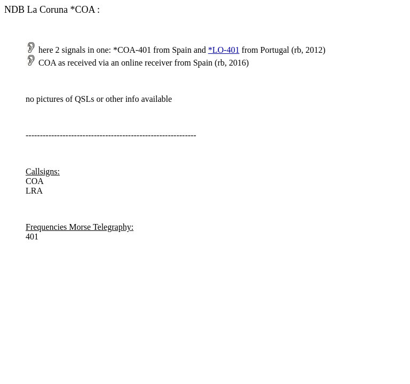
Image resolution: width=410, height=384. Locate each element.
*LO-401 (224, 49)
